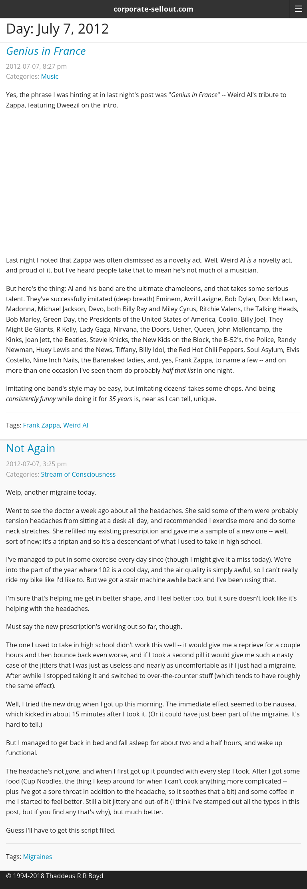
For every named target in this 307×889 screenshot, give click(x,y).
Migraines (37, 856)
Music (50, 76)
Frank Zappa (41, 425)
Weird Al (75, 425)
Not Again (30, 448)
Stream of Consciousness (78, 474)
